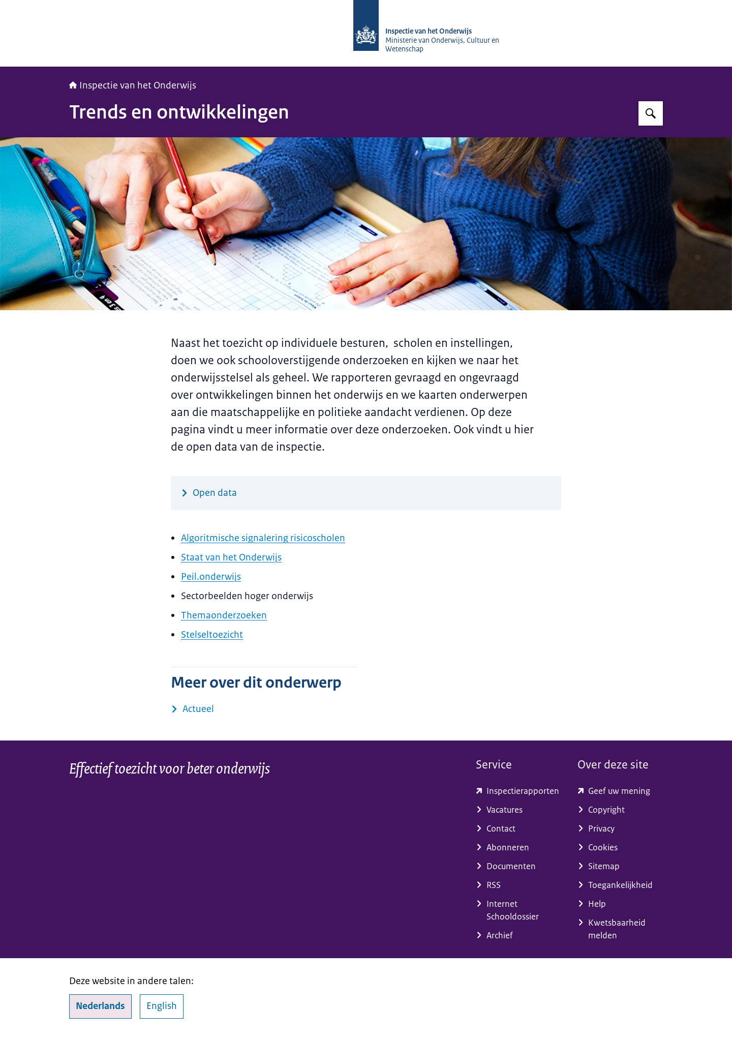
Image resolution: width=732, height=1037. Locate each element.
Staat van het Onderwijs (231, 557)
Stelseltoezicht (212, 635)
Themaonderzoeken (224, 615)
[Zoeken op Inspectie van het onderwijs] (650, 113)
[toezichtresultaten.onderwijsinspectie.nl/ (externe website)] (518, 791)
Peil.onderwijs (211, 577)
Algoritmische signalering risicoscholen (263, 538)
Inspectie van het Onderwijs (132, 85)
